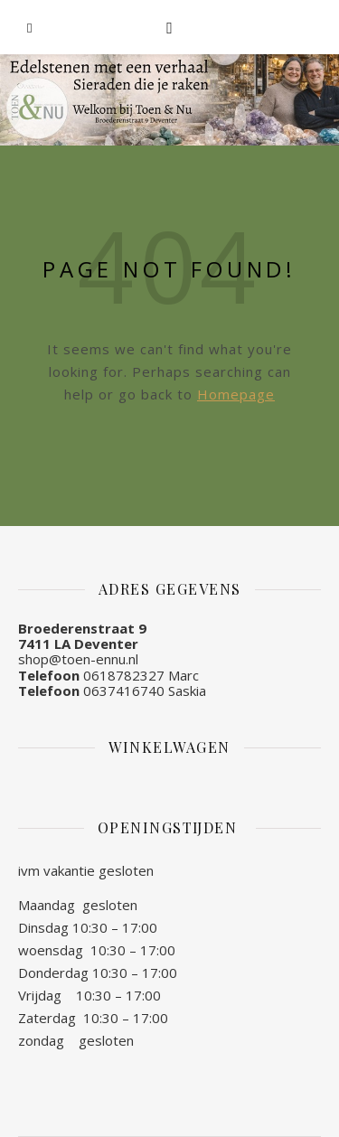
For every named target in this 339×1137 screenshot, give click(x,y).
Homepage (236, 394)
